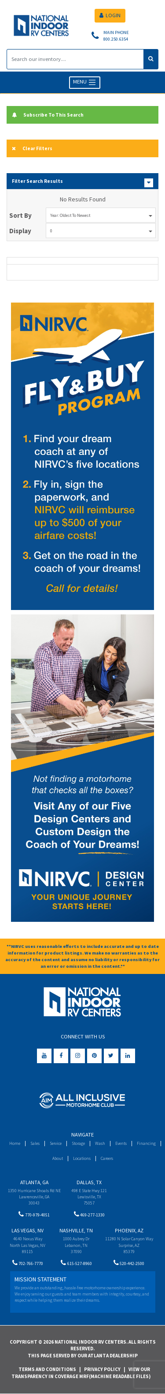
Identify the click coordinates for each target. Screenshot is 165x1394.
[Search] (75, 59)
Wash (100, 1143)
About (57, 1158)
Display (20, 231)
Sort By (20, 215)
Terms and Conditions (47, 1369)
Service (56, 1143)
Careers (107, 1158)
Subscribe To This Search (48, 115)
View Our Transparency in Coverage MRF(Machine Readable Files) (80, 1372)
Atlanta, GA (34, 1182)
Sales (35, 1143)
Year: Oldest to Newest (101, 215)
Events (121, 1143)
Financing (146, 1143)
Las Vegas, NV (27, 1230)
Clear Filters (32, 148)
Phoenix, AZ (129, 1230)
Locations (82, 1158)
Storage (78, 1143)
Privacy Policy (102, 1369)
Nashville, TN (76, 1230)
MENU (84, 82)
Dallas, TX (89, 1182)
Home (14, 1143)
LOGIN (110, 15)
